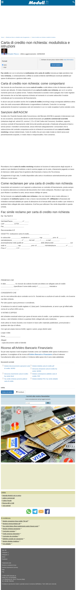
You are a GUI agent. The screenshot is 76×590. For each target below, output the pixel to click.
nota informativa (68, 59)
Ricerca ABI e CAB (8, 503)
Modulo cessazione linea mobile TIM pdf (15, 521)
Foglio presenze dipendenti (11, 534)
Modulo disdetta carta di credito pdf (43, 366)
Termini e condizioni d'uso (9, 565)
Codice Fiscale (7, 500)
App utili (4, 550)
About (3, 557)
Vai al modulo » (56, 65)
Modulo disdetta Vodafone (11, 541)
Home (2, 37)
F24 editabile (7, 544)
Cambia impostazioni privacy (10, 567)
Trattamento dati (6, 563)
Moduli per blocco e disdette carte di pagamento (18, 37)
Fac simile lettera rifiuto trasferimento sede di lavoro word (20, 526)
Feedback (20, 392)
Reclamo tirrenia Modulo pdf (11, 523)
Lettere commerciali (8, 498)
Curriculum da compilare (10, 536)
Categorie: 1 (5, 552)
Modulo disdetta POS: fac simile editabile (45, 379)
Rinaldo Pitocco (13, 54)
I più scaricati (6, 505)
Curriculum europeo (9, 531)
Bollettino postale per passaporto (13, 539)
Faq (3, 572)
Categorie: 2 (5, 554)
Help (3, 569)
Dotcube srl (13, 575)
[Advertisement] (38, 21)
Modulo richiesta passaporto (11, 529)
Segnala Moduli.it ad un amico (11, 495)
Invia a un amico (7, 392)
